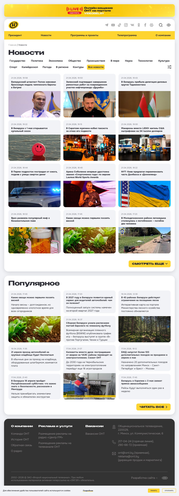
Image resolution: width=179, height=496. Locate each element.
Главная (12, 45)
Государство (17, 60)
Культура (163, 60)
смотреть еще (148, 264)
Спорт (13, 67)
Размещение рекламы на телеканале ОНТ (54, 445)
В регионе (62, 67)
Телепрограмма (127, 35)
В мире (115, 60)
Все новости (95, 67)
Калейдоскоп (30, 67)
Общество (74, 60)
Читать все (152, 407)
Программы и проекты (84, 35)
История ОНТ (20, 439)
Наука (128, 60)
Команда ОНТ (20, 433)
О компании (163, 35)
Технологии (145, 60)
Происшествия (96, 60)
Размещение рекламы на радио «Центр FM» (54, 435)
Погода (47, 67)
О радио (16, 451)
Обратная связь (21, 445)
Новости (46, 35)
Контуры (78, 67)
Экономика (56, 60)
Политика (37, 60)
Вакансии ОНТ (95, 433)
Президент (15, 35)
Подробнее (88, 490)
